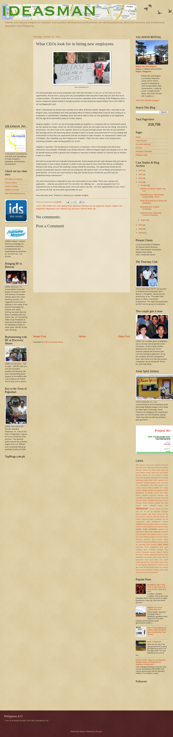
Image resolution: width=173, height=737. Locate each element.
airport (153, 467)
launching (156, 516)
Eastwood (145, 495)
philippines (154, 547)
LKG (166, 516)
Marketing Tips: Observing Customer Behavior (150, 214)
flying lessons (163, 500)
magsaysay (145, 519)
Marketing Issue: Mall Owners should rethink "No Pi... (152, 196)
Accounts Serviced (143, 144)
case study (164, 483)
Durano (138, 495)
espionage (147, 498)
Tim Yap (165, 565)
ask (167, 470)
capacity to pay (155, 483)
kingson (108, 206)
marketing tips (163, 529)
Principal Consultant (144, 151)
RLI (141, 554)
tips (94, 209)
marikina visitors (163, 527)
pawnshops (139, 547)
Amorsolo (139, 470)
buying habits (148, 480)
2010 (141, 225)
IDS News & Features (13, 179)
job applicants (98, 206)
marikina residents (142, 527)
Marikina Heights (148, 524)
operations (139, 542)
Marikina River (152, 527)
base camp (159, 472)
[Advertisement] (81, 313)
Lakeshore (143, 516)
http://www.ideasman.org (15, 193)
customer (139, 490)
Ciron (166, 485)
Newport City (65, 209)
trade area (158, 567)
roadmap (146, 554)
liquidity (162, 516)
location (138, 519)
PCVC (147, 547)
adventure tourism (141, 467)
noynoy (165, 537)
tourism (151, 567)
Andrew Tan (51, 206)
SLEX (146, 560)
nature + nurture (162, 534)
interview (85, 206)
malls (148, 521)
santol (145, 557)
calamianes (139, 483)
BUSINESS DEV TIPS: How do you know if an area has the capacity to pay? (157, 588)
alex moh (158, 467)
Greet (145, 505)
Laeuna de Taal (162, 514)
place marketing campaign (153, 549)
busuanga (164, 478)
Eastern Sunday (11, 186)
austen (143, 472)
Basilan (165, 472)
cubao (166, 488)
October (144, 185)
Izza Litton (164, 509)
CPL (161, 488)
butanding (139, 480)
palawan (154, 542)
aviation (148, 472)
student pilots (158, 562)
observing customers (143, 539)
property (152, 552)
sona (161, 560)
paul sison (75, 209)
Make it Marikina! (154, 642)
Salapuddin (139, 557)
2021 (141, 170)
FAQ (166, 498)
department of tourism (144, 493)
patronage (142, 544)
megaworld (40, 209)
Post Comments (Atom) (53, 342)
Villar (166, 570)
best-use (138, 475)
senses (159, 557)
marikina (139, 524)
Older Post (124, 336)
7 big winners (149, 465)
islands (158, 509)
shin (164, 557)
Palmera (160, 542)
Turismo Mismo (11, 183)
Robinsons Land (162, 554)
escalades (139, 498)
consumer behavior (147, 488)
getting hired (67, 206)
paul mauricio (152, 544)
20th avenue (140, 465)
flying (156, 500)
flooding (151, 500)
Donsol (156, 493)
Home (82, 336)
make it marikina (155, 519)
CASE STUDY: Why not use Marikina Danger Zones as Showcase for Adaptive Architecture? (151, 662)
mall (163, 519)
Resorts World (86, 209)
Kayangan (165, 511)
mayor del (148, 532)
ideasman (77, 206)
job (91, 206)
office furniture (157, 539)
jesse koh (139, 511)
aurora (138, 472)
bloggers (159, 475)
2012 (141, 182)
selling (155, 557)
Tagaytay (144, 565)
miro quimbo (151, 534)
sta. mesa (150, 562)
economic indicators (157, 495)
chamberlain (144, 485)
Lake (137, 516)
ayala (153, 472)
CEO (59, 206)
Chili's (151, 485)
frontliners (151, 503)
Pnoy (166, 549)
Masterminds (140, 532)
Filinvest (139, 500)
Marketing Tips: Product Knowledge (149, 208)
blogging (165, 475)
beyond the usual (148, 475)
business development (152, 478)
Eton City (154, 498)
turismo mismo (159, 570)
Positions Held (141, 155)
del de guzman (158, 490)
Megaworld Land (52, 209)
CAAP (155, 480)
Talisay (160, 565)
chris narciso (159, 485)
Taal (139, 565)
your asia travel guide (151, 572)
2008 (141, 233)
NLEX (161, 537)
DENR (166, 490)
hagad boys (163, 505)
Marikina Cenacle (12, 190)
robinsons (153, 554)
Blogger (99, 731)
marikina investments (161, 524)
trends (143, 570)
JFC (145, 511)
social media (154, 560)
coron (156, 488)
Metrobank (143, 534)
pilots (161, 547)
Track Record (141, 141)
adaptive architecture (161, 465)
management (156, 521)
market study (141, 529)
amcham (165, 467)
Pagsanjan (146, 542)
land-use (149, 516)
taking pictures (152, 565)
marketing (153, 529)
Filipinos (145, 500)
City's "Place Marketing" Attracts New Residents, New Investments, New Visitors (157, 631)
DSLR (166, 493)
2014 (141, 174)
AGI (43, 206)
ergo (166, 495)
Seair (150, 557)
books (141, 478)
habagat (153, 505)
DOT (161, 493)
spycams (144, 562)
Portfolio (139, 148)
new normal (139, 537)
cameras (146, 483)
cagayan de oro (163, 480)
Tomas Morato (143, 567)
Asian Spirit (161, 470)
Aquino (154, 470)
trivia (146, 570)
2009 (141, 229)
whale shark (139, 572)
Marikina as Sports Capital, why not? (154, 608)
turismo (151, 570)
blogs (137, 478)
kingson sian (117, 206)
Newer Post (39, 336)
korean (154, 514)
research (159, 552)
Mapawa (165, 521)
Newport (146, 537)
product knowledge (142, 552)
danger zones (147, 490)
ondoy (166, 539)
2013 (141, 178)
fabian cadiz (161, 498)
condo (138, 488)
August (144, 220)
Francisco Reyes (141, 503)
